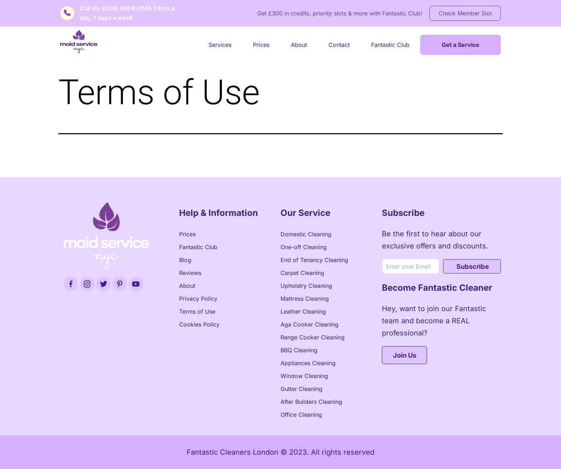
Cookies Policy (199, 324)
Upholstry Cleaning (306, 285)
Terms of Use (197, 311)
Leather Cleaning (303, 311)
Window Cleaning (304, 375)
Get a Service (460, 44)
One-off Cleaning (303, 247)
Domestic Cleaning (305, 234)
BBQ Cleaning (298, 350)
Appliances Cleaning (308, 363)
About (299, 44)
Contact (339, 44)
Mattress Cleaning (304, 298)
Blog (185, 259)
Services (219, 44)
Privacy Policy (198, 298)
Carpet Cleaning (302, 272)
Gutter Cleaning (301, 388)
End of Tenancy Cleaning (314, 259)
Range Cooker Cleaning (312, 337)
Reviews (190, 272)
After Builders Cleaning (311, 401)
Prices (261, 44)
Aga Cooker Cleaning (309, 324)
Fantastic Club (390, 44)
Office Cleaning (301, 414)
